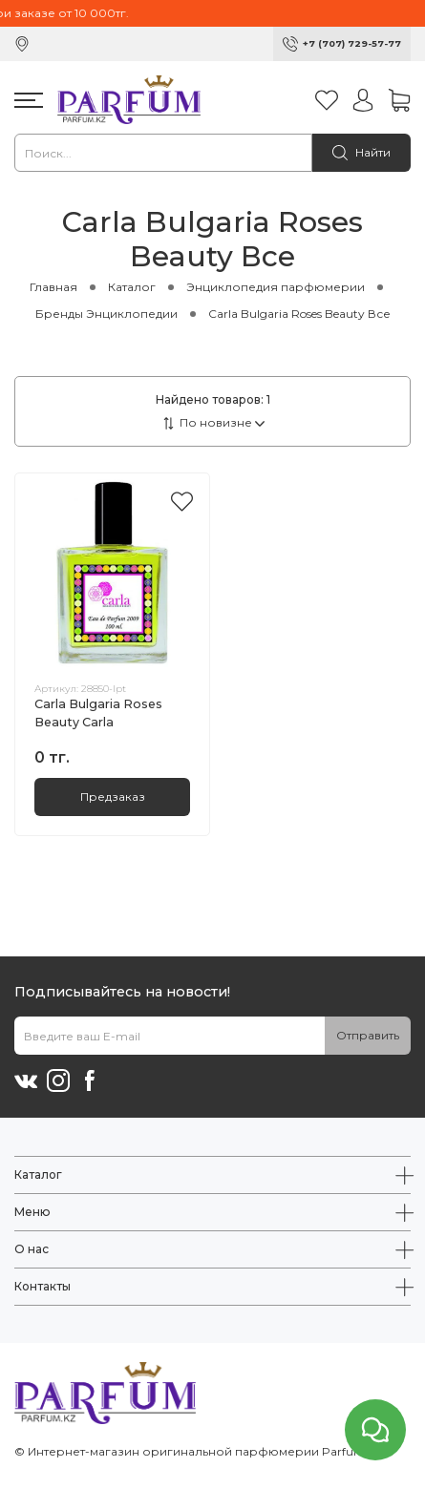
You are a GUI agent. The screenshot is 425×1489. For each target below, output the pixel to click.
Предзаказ (112, 796)
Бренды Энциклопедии (106, 313)
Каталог (132, 287)
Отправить (367, 1035)
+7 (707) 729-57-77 (352, 43)
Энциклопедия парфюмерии (275, 287)
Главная (53, 287)
